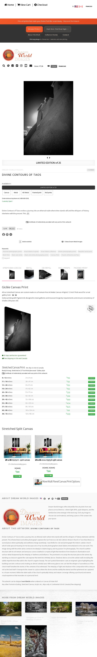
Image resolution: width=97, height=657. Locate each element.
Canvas (6, 192)
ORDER (91, 378)
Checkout (40, 5)
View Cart (23, 5)
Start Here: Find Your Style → (58, 29)
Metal (16, 192)
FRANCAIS (62, 66)
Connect (66, 35)
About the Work (34, 35)
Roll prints (48, 192)
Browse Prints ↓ (34, 29)
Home (9, 5)
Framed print (36, 192)
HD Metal (25, 192)
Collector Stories (51, 35)
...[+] (27, 213)
